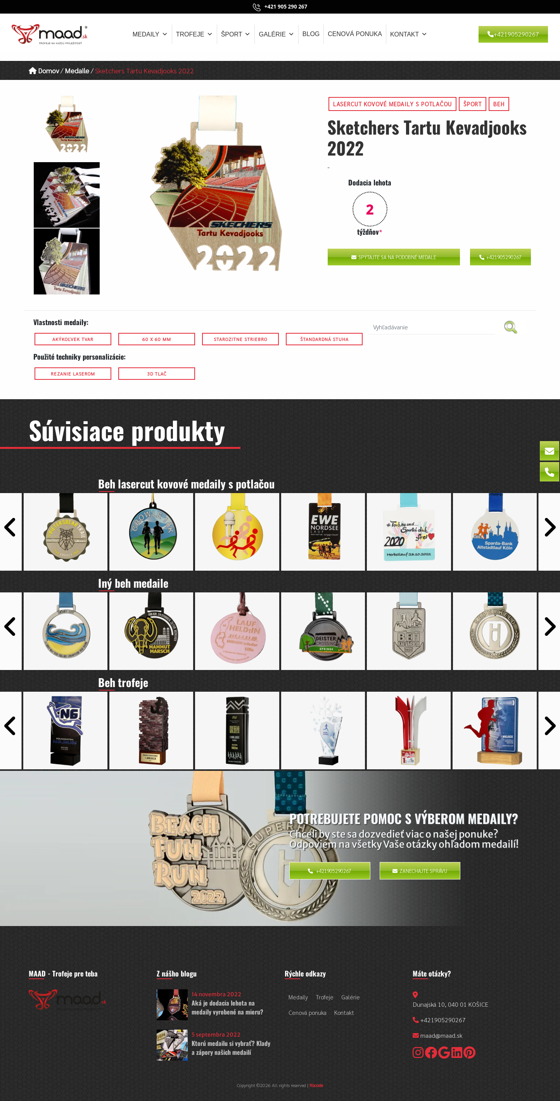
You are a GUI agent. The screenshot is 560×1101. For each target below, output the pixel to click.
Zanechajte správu (419, 870)
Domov (44, 70)
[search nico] (431, 327)
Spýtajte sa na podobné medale (393, 257)
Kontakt (408, 34)
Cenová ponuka (355, 34)
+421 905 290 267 (285, 6)
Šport (236, 34)
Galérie (276, 34)
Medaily (150, 34)
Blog (311, 34)
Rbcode (316, 1085)
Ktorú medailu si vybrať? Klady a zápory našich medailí (231, 1047)
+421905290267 (513, 34)
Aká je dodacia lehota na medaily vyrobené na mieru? (227, 1007)
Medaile (77, 70)
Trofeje (194, 34)
